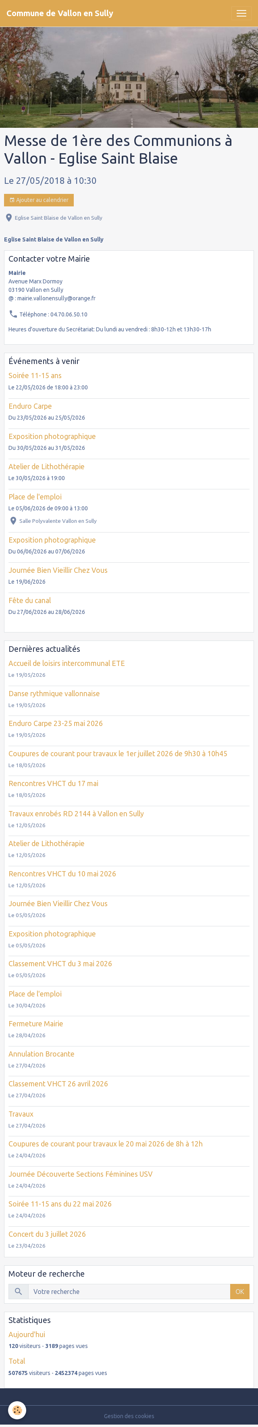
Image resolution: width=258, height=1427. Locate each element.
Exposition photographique (52, 436)
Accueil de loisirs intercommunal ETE (66, 663)
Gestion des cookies (129, 1416)
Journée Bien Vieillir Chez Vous (58, 570)
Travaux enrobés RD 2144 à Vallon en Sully (76, 814)
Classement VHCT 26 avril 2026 (58, 1084)
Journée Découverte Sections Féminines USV (80, 1174)
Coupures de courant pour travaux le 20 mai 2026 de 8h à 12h (105, 1144)
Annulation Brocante (41, 1054)
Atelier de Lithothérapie (46, 466)
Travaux (20, 1114)
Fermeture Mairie (35, 1024)
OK (239, 1291)
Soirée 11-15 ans (35, 375)
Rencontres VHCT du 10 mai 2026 (62, 874)
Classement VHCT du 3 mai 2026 (60, 963)
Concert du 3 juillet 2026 (47, 1234)
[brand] (59, 13)
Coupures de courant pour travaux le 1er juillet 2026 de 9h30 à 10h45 (117, 753)
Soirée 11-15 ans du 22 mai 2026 (60, 1204)
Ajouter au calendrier (39, 200)
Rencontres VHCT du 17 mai (53, 783)
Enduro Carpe (30, 406)
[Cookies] (17, 1410)
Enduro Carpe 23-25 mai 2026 (55, 723)
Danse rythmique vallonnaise (54, 693)
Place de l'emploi (35, 497)
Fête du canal (29, 600)
